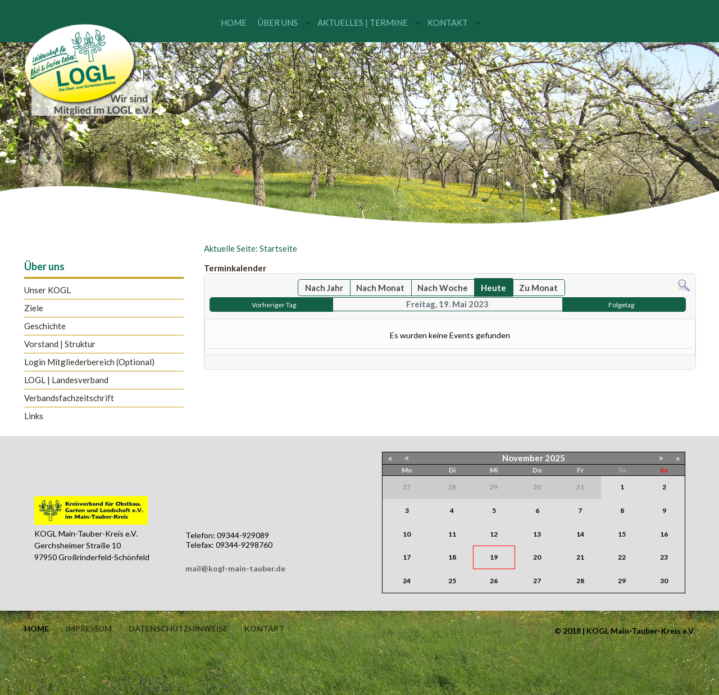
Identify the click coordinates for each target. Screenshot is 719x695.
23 (664, 557)
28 (580, 580)
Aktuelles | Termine (362, 22)
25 (452, 580)
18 (452, 557)
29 (622, 580)
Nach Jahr (324, 288)
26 (494, 580)
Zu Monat (538, 288)
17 (407, 557)
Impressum (89, 629)
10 (407, 534)
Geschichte (45, 326)
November (522, 458)
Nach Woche (442, 288)
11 (452, 534)
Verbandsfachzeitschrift (69, 398)
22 (622, 557)
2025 (555, 458)
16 (664, 534)
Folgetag (621, 305)
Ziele (33, 308)
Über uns (278, 22)
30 (664, 580)
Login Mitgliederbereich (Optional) (89, 362)
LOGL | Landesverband (66, 380)
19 (494, 557)
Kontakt (447, 22)
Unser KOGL (47, 290)
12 (494, 534)
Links (33, 416)
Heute (493, 288)
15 (622, 534)
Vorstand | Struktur (59, 344)
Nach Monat (380, 288)
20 (537, 557)
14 (580, 534)
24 (407, 580)
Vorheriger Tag (274, 305)
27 (537, 580)
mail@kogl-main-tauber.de (235, 568)
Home (234, 22)
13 (537, 534)
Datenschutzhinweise (178, 629)
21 (580, 557)
